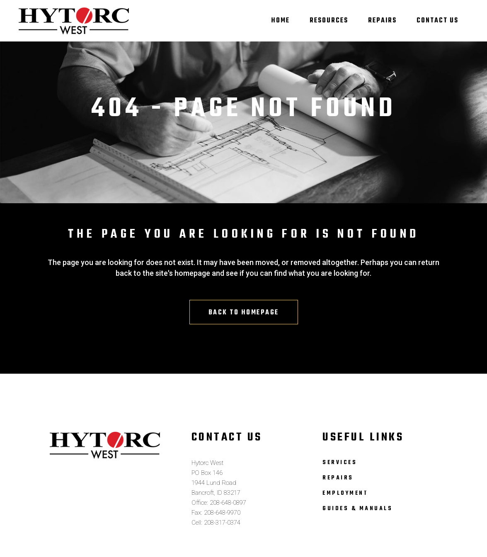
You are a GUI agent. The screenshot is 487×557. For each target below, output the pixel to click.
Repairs (338, 478)
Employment (345, 493)
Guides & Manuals (357, 508)
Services (339, 462)
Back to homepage (243, 312)
